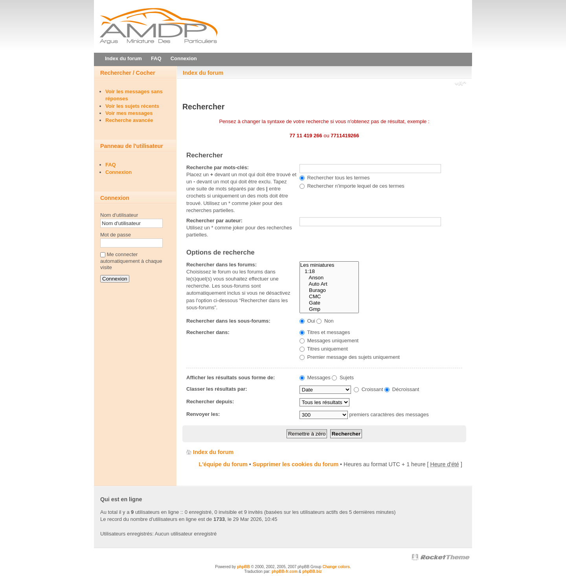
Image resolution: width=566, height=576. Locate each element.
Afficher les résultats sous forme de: (230, 377)
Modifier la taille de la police (460, 84)
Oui (307, 321)
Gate (329, 303)
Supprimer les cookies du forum (295, 464)
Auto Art (329, 284)
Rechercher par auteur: (214, 220)
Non (324, 321)
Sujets (343, 377)
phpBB (243, 567)
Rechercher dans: (208, 332)
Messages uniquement (329, 340)
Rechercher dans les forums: (221, 265)
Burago (329, 290)
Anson (329, 278)
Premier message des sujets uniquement (350, 357)
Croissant (368, 389)
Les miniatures (329, 265)
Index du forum (203, 73)
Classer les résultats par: (216, 389)
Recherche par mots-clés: (217, 167)
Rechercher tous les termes (335, 178)
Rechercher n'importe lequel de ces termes (352, 186)
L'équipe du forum (223, 464)
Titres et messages (325, 332)
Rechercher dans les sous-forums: (228, 321)
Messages (315, 377)
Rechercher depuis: (210, 401)
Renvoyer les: (203, 414)
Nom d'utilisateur (119, 215)
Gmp (329, 309)
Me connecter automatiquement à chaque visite (131, 261)
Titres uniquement (324, 349)
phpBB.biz (312, 571)
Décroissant (401, 389)
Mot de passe (115, 235)
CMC (329, 297)
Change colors (335, 567)
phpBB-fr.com (285, 571)
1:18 (329, 271)
